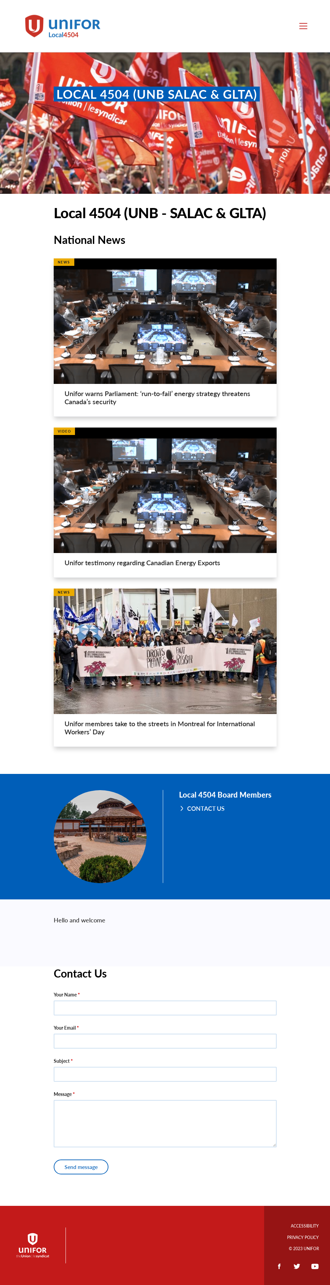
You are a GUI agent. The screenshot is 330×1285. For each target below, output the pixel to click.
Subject (62, 1061)
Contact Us (206, 808)
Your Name (65, 994)
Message (63, 1094)
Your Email (65, 1028)
